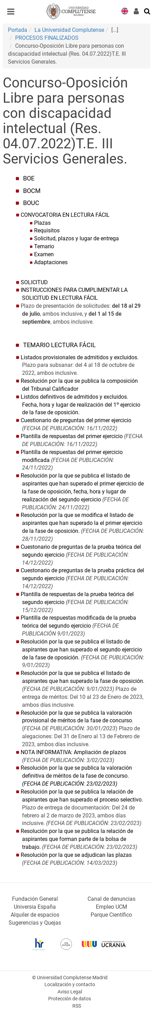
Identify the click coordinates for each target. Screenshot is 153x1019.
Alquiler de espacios (35, 914)
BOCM (32, 190)
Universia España (35, 907)
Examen (44, 254)
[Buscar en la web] (147, 10)
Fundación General (35, 899)
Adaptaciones (51, 262)
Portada (17, 30)
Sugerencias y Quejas (35, 922)
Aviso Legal (70, 992)
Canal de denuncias (111, 899)
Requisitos (47, 230)
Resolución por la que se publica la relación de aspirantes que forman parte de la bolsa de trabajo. (77, 839)
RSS (76, 1006)
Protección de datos (69, 999)
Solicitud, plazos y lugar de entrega (76, 238)
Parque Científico (111, 914)
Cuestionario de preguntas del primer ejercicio (76, 420)
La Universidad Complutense (69, 30)
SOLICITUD (34, 282)
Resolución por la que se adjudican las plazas (76, 855)
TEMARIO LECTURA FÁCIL (59, 345)
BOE (28, 178)
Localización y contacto (69, 985)
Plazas (42, 223)
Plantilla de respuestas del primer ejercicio (72, 436)
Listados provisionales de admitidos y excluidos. (80, 357)
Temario (44, 246)
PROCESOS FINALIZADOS (47, 38)
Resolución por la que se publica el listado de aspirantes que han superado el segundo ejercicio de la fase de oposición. (81, 649)
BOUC (31, 203)
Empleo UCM (111, 907)
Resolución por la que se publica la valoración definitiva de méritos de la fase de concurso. (76, 776)
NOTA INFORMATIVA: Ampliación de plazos (73, 752)
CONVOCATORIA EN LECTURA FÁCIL (65, 215)
